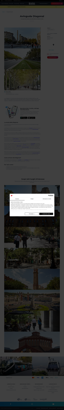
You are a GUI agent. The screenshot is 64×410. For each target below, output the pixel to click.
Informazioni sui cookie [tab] (47, 198)
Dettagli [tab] (32, 198)
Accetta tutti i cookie (46, 213)
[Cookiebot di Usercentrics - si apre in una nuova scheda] (49, 195)
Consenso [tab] (17, 198)
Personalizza (32, 213)
